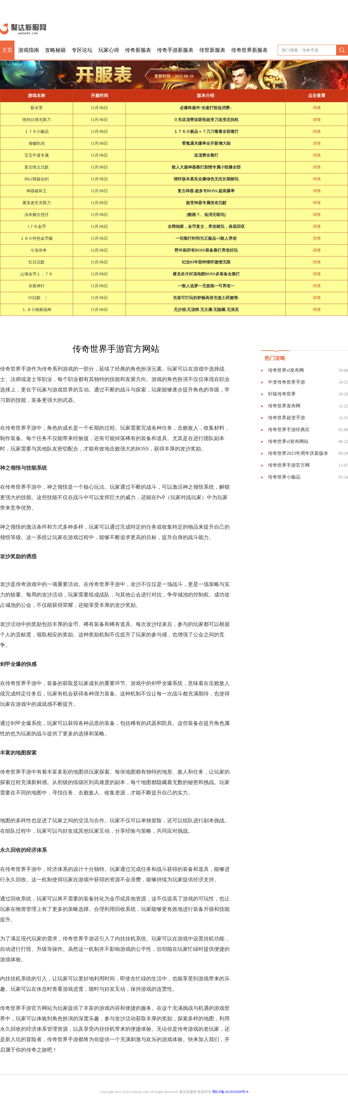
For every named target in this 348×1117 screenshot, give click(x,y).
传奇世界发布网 (284, 405)
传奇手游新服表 (175, 50)
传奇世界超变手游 (286, 417)
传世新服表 (212, 50)
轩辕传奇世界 (282, 393)
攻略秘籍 (55, 50)
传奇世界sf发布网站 (288, 441)
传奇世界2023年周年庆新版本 (298, 453)
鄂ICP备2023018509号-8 (230, 1092)
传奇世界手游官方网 (289, 465)
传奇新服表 (138, 50)
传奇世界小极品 (284, 477)
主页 (7, 50)
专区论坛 (82, 50)
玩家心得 (108, 50)
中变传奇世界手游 (286, 382)
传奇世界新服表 (249, 50)
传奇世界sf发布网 (286, 370)
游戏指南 (28, 50)
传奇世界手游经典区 (289, 429)
